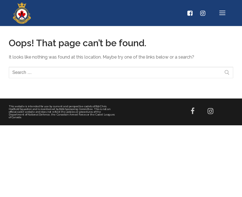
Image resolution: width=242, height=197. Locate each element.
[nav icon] (222, 13)
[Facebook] (189, 13)
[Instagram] (202, 13)
